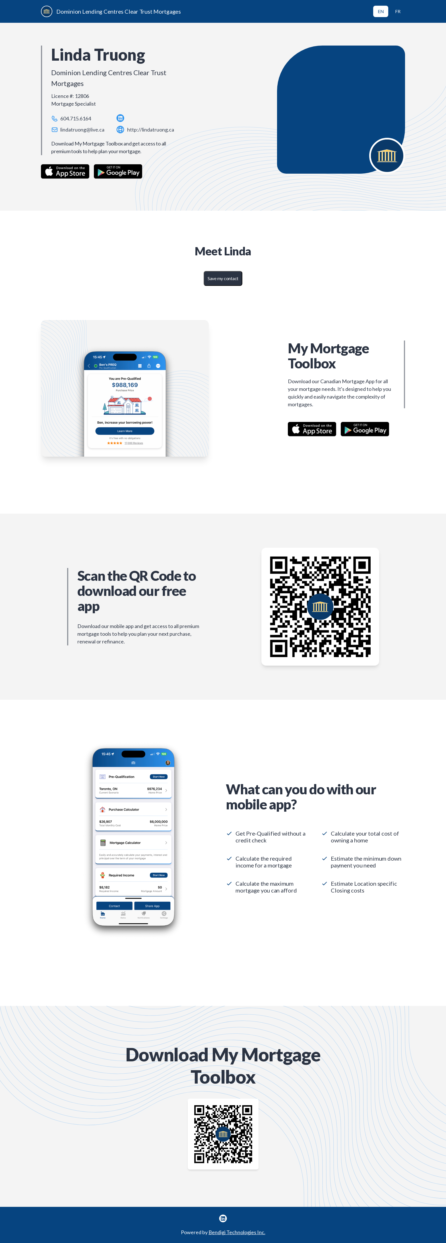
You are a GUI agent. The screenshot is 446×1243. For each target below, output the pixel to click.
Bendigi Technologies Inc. (236, 1232)
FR (397, 11)
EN (381, 11)
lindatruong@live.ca (82, 129)
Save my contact (223, 278)
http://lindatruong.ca (150, 129)
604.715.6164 (75, 118)
